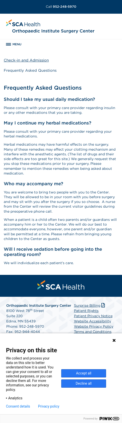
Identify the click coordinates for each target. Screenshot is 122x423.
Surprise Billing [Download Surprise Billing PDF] (90, 305)
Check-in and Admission (26, 60)
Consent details (18, 406)
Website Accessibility (92, 321)
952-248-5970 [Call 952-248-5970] (61, 6)
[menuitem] (61, 285)
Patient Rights (86, 311)
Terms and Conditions (93, 332)
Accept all (83, 373)
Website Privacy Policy (93, 326)
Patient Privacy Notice (93, 316)
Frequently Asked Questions (30, 70)
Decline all (84, 383)
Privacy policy (48, 406)
